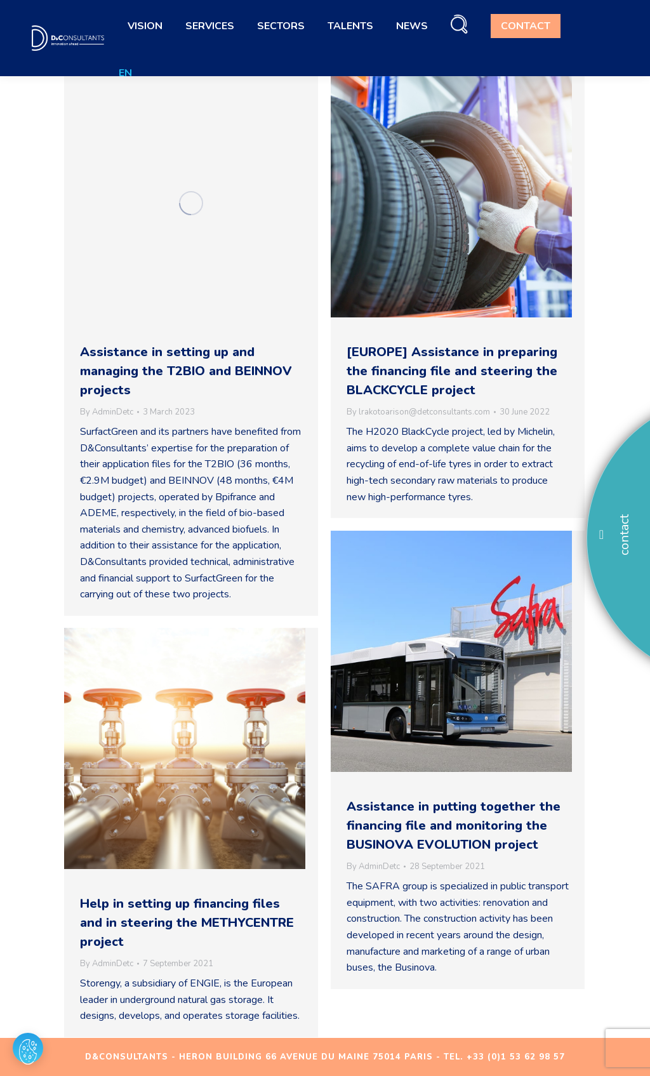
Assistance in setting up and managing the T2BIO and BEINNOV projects (186, 371)
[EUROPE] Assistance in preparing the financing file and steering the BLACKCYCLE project (452, 371)
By (106, 412)
